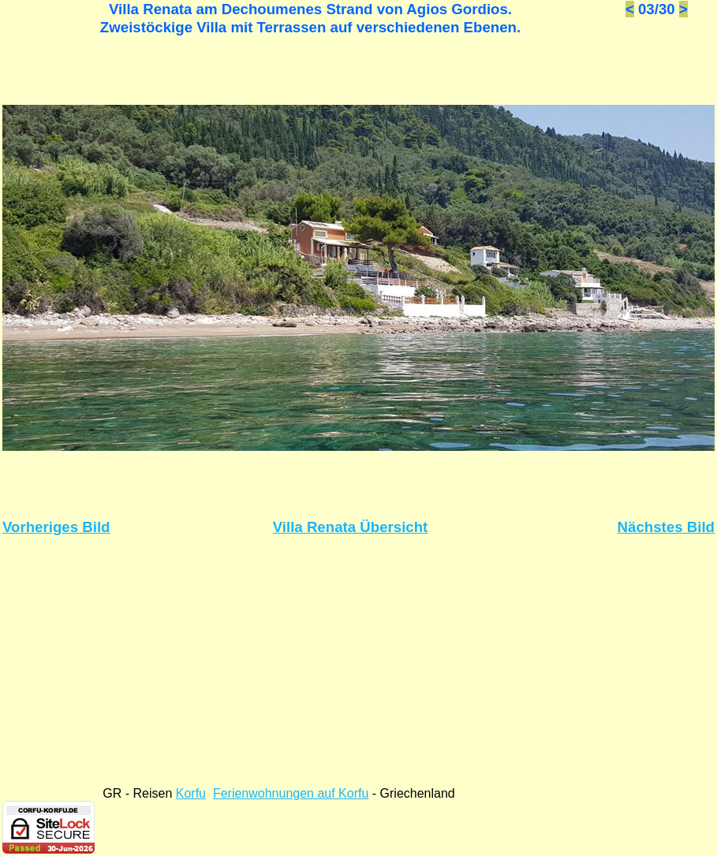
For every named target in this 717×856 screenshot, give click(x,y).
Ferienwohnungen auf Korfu (290, 793)
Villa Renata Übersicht (350, 527)
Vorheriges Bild (56, 527)
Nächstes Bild (666, 527)
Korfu (191, 793)
